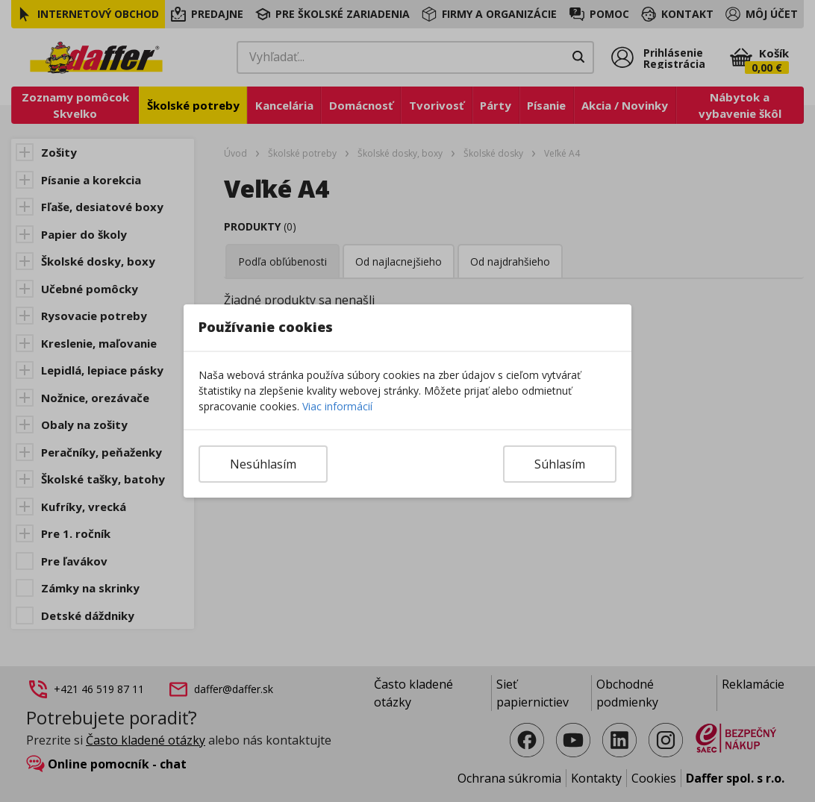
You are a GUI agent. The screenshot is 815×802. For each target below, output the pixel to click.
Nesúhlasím (263, 464)
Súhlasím (559, 464)
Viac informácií (337, 406)
